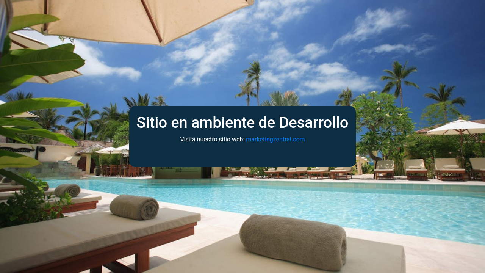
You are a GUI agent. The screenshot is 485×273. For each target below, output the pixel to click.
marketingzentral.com (275, 139)
